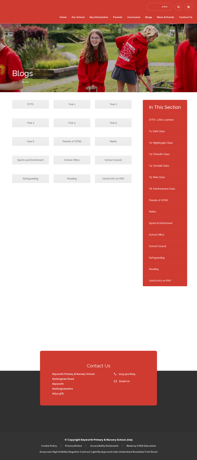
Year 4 (72, 122)
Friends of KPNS (158, 200)
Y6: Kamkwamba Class (162, 188)
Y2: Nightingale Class (161, 142)
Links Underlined (122, 451)
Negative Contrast (79, 451)
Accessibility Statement (104, 445)
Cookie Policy (49, 445)
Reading (154, 269)
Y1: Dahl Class (157, 131)
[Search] (178, 7)
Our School (78, 17)
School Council (157, 246)
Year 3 (30, 122)
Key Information (99, 17)
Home (63, 17)
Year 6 (30, 141)
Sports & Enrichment (161, 223)
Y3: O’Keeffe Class (159, 154)
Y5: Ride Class (157, 177)
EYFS (30, 104)
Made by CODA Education (141, 445)
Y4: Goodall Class (159, 165)
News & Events (165, 17)
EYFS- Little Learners (161, 119)
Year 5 (113, 122)
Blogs (148, 17)
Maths (152, 211)
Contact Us (185, 17)
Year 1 (71, 104)
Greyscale (46, 451)
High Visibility (60, 451)
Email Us (122, 381)
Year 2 (113, 104)
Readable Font (141, 451)
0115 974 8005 (124, 374)
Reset (154, 451)
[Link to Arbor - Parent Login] (159, 7)
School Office (156, 234)
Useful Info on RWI (160, 280)
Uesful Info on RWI (113, 178)
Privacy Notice (73, 445)
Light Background (101, 451)
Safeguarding (157, 257)
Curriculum (133, 17)
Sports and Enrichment (30, 160)
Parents (117, 17)
